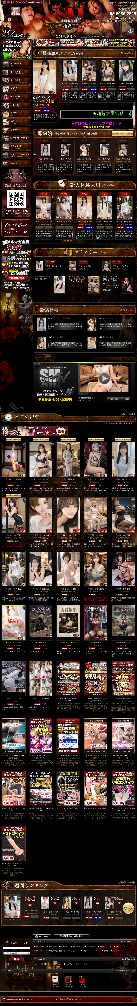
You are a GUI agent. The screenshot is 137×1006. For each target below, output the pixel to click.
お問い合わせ (56, 964)
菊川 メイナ (13, 643)
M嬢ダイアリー (105, 946)
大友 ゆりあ (70, 912)
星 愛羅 (84, 266)
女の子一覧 (91, 946)
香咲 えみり (67, 535)
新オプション (123, 643)
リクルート (90, 964)
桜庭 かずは (40, 589)
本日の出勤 (39, 946)
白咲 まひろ (106, 84)
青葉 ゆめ (63, 222)
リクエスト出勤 (68, 643)
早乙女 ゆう (43, 222)
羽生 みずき (40, 105)
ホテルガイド (73, 951)
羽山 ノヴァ (121, 159)
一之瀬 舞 (63, 159)
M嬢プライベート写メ (91, 951)
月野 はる (95, 535)
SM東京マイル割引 (55, 951)
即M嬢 (106, 951)
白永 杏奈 (125, 84)
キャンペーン (77, 946)
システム (64, 946)
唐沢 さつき (40, 535)
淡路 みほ (87, 84)
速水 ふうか (67, 589)
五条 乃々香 (69, 84)
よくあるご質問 (41, 964)
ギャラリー (39, 951)
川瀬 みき (122, 589)
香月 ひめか (103, 222)
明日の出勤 (52, 946)
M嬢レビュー (120, 946)
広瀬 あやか (123, 222)
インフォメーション (73, 964)
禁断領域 (95, 643)
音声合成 (40, 643)
